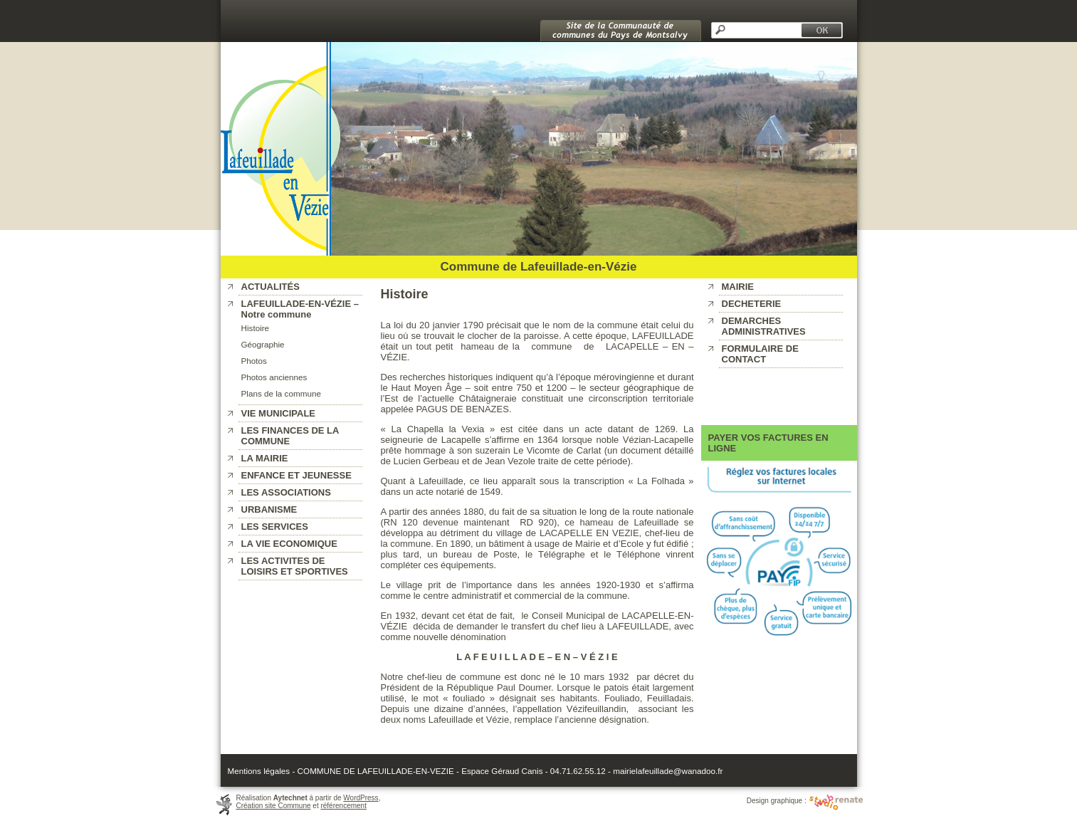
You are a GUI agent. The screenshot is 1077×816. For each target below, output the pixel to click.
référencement (343, 806)
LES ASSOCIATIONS (286, 492)
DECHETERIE (752, 303)
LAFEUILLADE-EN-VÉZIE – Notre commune (300, 309)
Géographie (263, 344)
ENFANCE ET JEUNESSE (296, 475)
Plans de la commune (281, 393)
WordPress (360, 798)
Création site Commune (273, 806)
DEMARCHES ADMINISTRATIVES (764, 326)
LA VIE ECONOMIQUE (289, 543)
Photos (254, 360)
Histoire (255, 328)
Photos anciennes (274, 377)
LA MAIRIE (264, 458)
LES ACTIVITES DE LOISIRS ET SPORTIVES (294, 566)
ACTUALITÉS (270, 286)
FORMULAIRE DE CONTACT (760, 354)
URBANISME (269, 509)
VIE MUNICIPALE (278, 413)
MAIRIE (738, 286)
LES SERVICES (274, 526)
